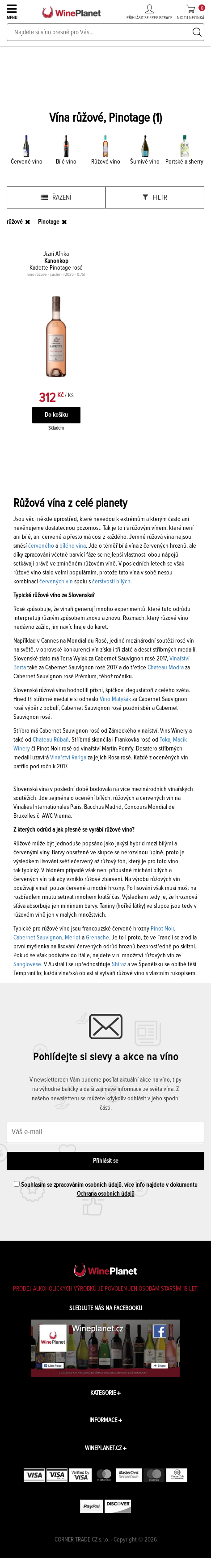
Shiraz (119, 964)
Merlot (72, 938)
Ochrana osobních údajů (106, 1194)
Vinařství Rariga (68, 757)
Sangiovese (27, 964)
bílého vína (72, 546)
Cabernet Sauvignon (37, 938)
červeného (41, 546)
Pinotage (48, 222)
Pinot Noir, (163, 929)
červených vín (56, 581)
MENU (13, 11)
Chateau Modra (166, 667)
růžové (15, 222)
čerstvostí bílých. (112, 581)
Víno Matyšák (115, 699)
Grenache (97, 938)
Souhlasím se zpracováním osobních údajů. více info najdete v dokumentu (106, 1189)
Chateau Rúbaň (51, 740)
